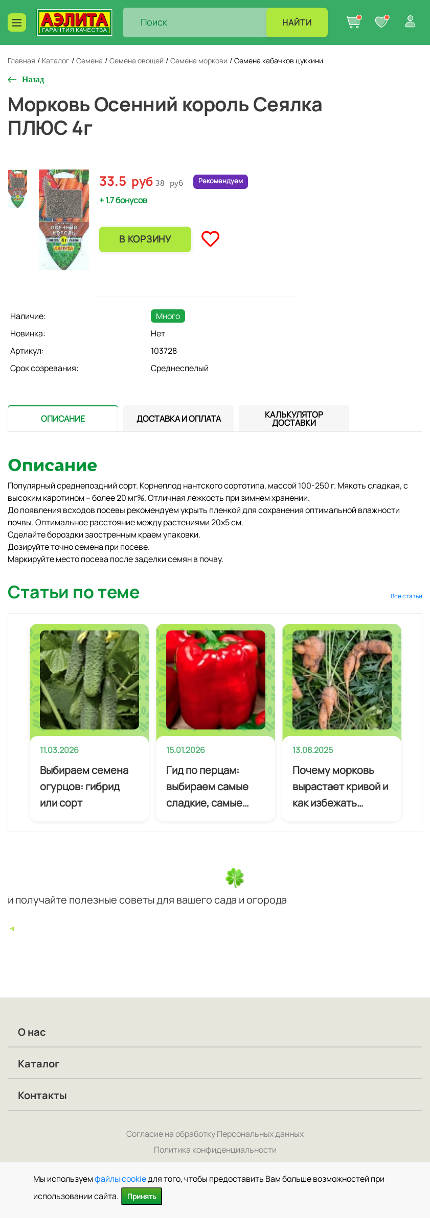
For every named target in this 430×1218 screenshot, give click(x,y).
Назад (33, 79)
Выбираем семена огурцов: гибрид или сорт (84, 786)
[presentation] (63, 418)
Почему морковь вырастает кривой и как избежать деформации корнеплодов (340, 787)
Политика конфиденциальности (215, 1149)
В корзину (145, 239)
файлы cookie (120, 1178)
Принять (141, 1196)
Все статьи (406, 596)
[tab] (63, 418)
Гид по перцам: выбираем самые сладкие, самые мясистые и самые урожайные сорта (210, 787)
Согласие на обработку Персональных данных (215, 1133)
